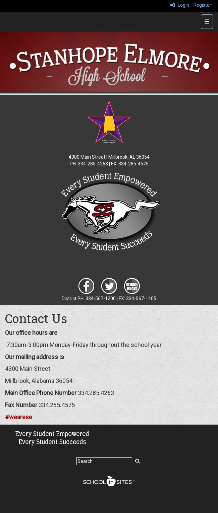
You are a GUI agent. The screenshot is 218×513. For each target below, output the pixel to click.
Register (202, 5)
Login (179, 5)
